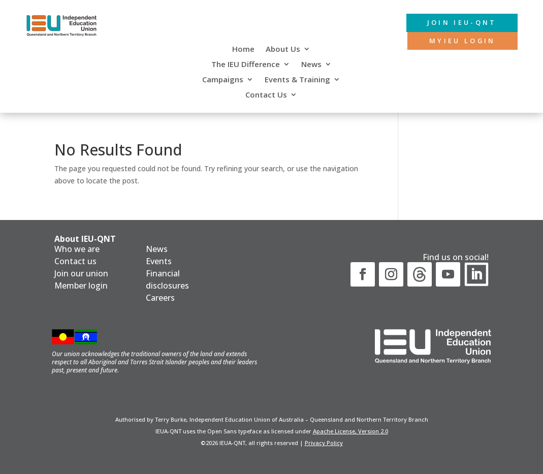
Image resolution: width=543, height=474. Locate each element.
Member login (81, 285)
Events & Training (297, 80)
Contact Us (266, 95)
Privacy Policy (324, 443)
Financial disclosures (167, 279)
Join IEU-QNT (452, 23)
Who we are (77, 249)
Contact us (75, 261)
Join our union (81, 273)
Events (159, 261)
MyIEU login (454, 42)
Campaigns (222, 80)
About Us (283, 49)
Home (243, 49)
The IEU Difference (245, 64)
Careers (160, 297)
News (311, 64)
